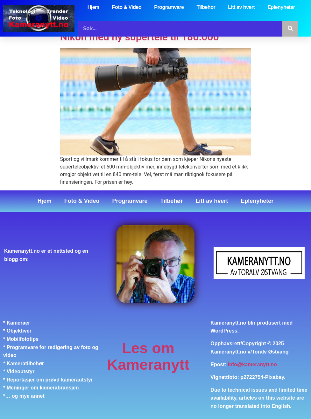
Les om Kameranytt (148, 356)
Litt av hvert (241, 7)
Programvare (169, 7)
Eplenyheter (281, 7)
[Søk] (290, 29)
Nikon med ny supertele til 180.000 (139, 37)
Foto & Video (126, 7)
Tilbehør (205, 7)
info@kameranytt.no (252, 364)
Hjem (93, 7)
